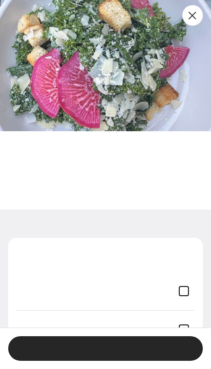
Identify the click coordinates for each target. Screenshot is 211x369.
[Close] (192, 15)
